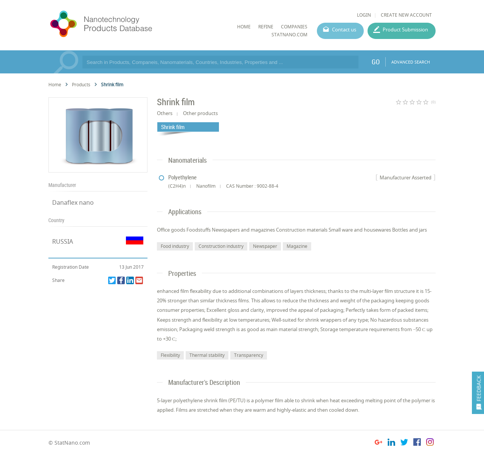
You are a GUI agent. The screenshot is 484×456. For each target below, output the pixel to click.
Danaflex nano (73, 202)
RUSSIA (62, 241)
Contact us (344, 29)
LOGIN (364, 15)
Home (54, 84)
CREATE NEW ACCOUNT (406, 15)
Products (81, 84)
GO (376, 61)
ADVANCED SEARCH (410, 62)
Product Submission (405, 29)
